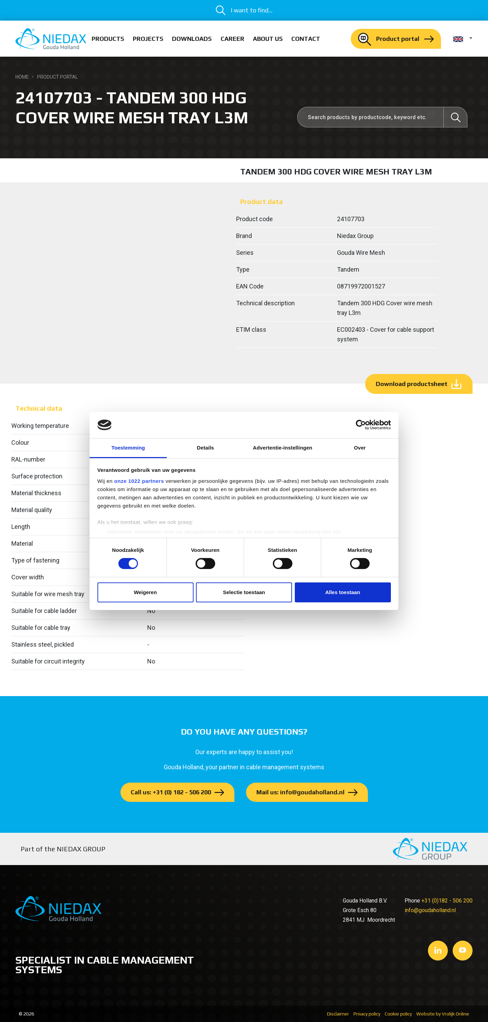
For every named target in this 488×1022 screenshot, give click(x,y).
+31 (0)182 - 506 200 (447, 900)
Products (108, 38)
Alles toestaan (342, 592)
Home (22, 77)
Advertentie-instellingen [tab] (282, 448)
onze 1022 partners (139, 481)
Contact (305, 38)
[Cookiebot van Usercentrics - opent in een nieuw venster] (361, 425)
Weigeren (145, 592)
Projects (148, 38)
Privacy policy (366, 1014)
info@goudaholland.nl (430, 910)
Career (232, 38)
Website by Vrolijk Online (442, 1014)
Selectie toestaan (244, 592)
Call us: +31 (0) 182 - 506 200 (171, 792)
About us (268, 38)
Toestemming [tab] (128, 448)
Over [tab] (360, 448)
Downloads (192, 38)
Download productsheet (412, 383)
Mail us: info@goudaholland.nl (300, 792)
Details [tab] (205, 448)
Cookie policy (398, 1014)
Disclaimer (338, 1014)
